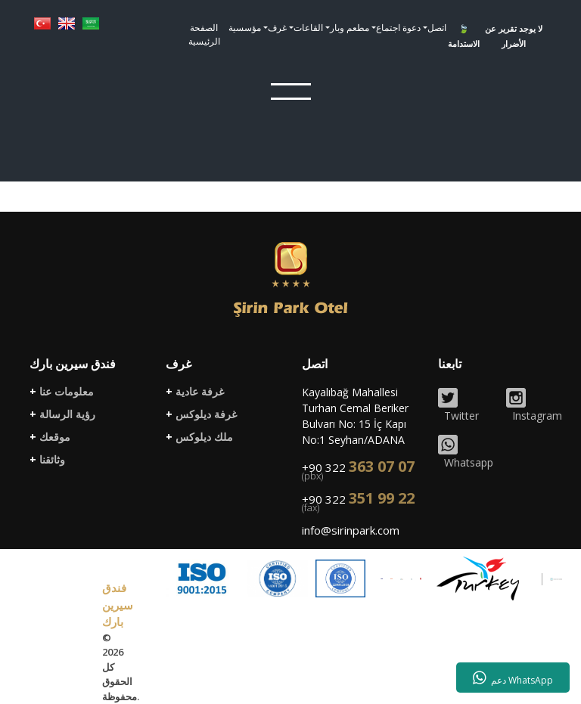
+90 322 (358, 471)
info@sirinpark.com (350, 530)
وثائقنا (47, 460)
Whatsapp (465, 452)
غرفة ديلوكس (201, 414)
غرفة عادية (195, 391)
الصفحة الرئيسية (204, 34)
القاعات (308, 27)
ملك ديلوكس (199, 437)
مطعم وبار (349, 27)
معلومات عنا (62, 391)
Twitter (458, 405)
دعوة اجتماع (398, 27)
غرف (277, 27)
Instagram (534, 405)
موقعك (50, 437)
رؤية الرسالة (62, 414)
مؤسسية (244, 27)
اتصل (436, 27)
